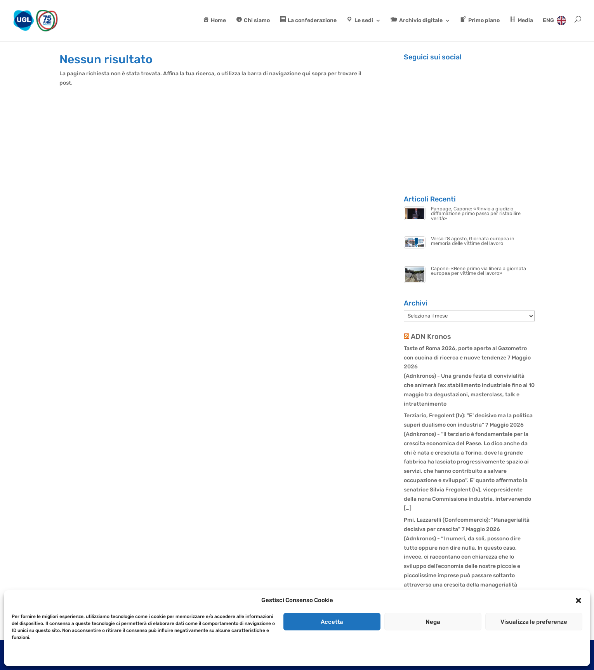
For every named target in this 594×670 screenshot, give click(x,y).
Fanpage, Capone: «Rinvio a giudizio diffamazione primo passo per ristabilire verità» (476, 213)
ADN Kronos (431, 336)
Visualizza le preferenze (533, 621)
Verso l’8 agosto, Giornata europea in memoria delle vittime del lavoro (472, 241)
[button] (578, 600)
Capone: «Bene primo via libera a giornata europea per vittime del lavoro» (478, 271)
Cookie (19, 655)
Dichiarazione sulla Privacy (60, 655)
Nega (433, 621)
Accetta (332, 621)
